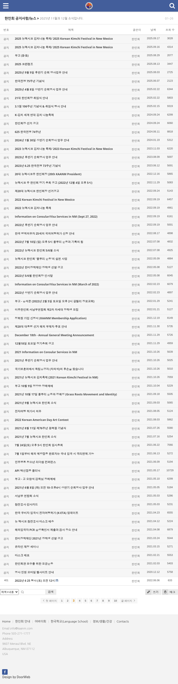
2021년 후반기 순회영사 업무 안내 (36, 360)
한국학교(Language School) (69, 621)
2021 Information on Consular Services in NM (46, 352)
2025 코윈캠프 (24, 64)
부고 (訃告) (22, 56)
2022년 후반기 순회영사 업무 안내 (36, 225)
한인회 (136, 39)
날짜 (153, 30)
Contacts (123, 621)
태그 (168, 592)
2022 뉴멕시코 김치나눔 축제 (33, 208)
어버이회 (40, 621)
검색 (51, 592)
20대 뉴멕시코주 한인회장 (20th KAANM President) (48, 174)
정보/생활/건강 (102, 621)
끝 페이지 (128, 600)
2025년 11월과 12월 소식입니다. (61, 20)
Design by (16, 677)
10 (115, 600)
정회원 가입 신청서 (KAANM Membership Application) (50, 318)
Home (6, 621)
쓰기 (152, 592)
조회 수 (170, 30)
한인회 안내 (22, 621)
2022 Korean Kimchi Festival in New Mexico (45, 200)
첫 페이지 (49, 600)
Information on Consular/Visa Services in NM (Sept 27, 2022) (56, 217)
